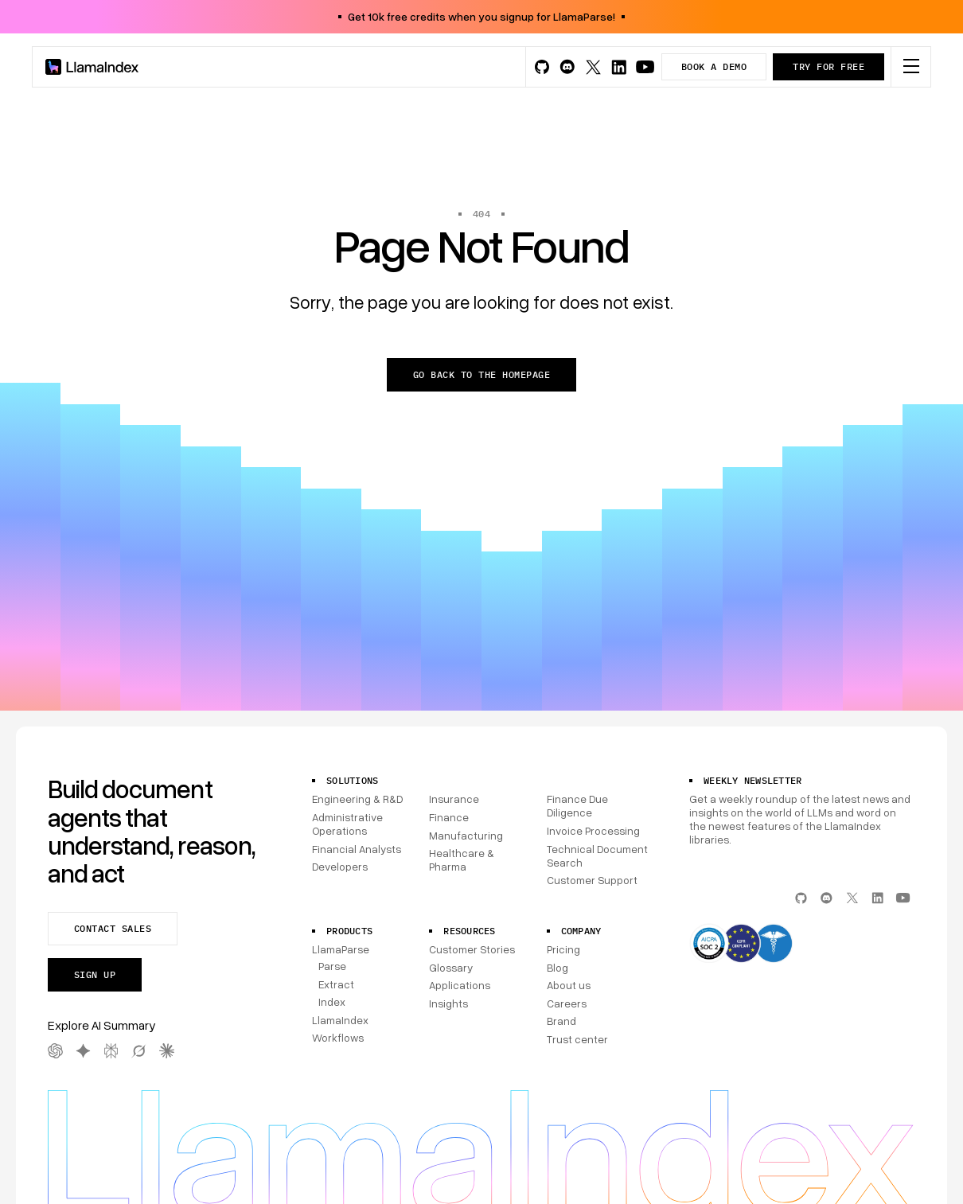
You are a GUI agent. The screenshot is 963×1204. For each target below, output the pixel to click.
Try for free (828, 66)
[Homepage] (92, 67)
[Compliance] (802, 944)
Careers (567, 1003)
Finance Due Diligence (577, 806)
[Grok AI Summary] (138, 1050)
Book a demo (714, 66)
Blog (557, 967)
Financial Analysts (356, 849)
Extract (336, 984)
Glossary (451, 967)
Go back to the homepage (481, 374)
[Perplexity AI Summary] (111, 1050)
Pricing (563, 949)
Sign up (94, 974)
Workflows (338, 1037)
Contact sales (112, 928)
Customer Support (592, 880)
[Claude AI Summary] (166, 1050)
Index (331, 1002)
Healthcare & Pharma (461, 860)
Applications (459, 985)
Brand (561, 1021)
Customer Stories (472, 949)
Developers (340, 866)
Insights (448, 1003)
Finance (449, 817)
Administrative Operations (347, 824)
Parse (332, 966)
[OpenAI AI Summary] (55, 1050)
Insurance (454, 799)
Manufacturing (466, 835)
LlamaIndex (340, 1020)
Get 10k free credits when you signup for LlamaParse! (481, 16)
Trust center (577, 1039)
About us (569, 985)
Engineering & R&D (357, 799)
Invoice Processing (593, 830)
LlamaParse (340, 949)
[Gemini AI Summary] (83, 1050)
